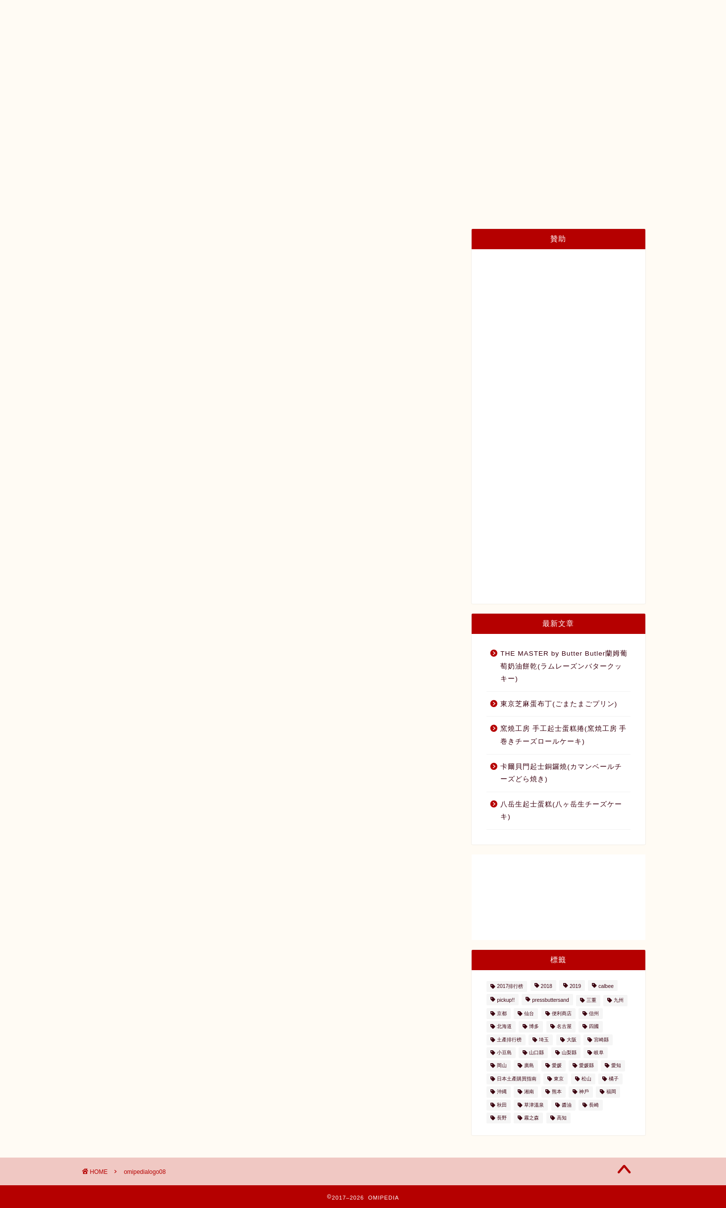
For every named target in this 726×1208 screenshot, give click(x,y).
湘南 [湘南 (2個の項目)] (529, 1092)
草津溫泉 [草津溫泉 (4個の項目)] (534, 1105)
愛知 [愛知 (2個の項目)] (616, 1066)
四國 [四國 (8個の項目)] (594, 1026)
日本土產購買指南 (183, 84)
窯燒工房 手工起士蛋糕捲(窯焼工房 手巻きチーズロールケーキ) (563, 735)
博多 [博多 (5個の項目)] (534, 1026)
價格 (455, 84)
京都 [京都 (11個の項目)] (502, 1013)
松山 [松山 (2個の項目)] (586, 1078)
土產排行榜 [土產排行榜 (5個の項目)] (509, 1039)
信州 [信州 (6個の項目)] (594, 1013)
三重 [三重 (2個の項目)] (591, 1000)
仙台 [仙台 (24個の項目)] (529, 1013)
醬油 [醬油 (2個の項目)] (567, 1105)
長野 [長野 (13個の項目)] (502, 1117)
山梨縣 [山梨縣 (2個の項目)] (569, 1052)
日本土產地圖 (260, 84)
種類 (416, 84)
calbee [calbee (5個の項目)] (606, 986)
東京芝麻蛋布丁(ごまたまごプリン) (558, 704)
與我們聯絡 (553, 84)
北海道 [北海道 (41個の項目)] (504, 1026)
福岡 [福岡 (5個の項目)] (611, 1092)
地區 (376, 84)
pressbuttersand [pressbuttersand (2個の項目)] (550, 1000)
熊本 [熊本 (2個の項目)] (557, 1092)
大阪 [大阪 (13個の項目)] (572, 1039)
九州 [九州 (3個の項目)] (619, 1000)
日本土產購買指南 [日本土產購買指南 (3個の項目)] (516, 1078)
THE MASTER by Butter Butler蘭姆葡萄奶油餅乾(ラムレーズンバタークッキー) (564, 666)
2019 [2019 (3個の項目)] (575, 986)
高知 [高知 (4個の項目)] (562, 1117)
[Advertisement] (558, 426)
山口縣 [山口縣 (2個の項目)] (536, 1052)
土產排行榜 (325, 84)
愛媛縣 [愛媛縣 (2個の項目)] (586, 1066)
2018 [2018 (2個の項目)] (546, 986)
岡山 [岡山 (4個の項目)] (502, 1066)
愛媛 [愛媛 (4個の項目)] (557, 1066)
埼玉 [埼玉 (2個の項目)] (544, 1039)
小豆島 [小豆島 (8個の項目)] (504, 1052)
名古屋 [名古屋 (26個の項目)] (564, 1026)
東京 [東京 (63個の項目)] (559, 1078)
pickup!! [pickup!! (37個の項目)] (506, 1000)
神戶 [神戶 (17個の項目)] (584, 1092)
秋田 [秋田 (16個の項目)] (502, 1105)
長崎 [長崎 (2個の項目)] (594, 1105)
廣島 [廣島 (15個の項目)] (529, 1066)
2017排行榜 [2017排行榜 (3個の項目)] (510, 986)
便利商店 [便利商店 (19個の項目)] (562, 1013)
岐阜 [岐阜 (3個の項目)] (599, 1052)
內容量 (499, 84)
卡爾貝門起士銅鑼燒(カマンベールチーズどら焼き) (561, 773)
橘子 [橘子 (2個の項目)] (614, 1078)
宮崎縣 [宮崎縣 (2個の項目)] (601, 1039)
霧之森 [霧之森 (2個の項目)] (531, 1117)
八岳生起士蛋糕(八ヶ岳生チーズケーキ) (561, 811)
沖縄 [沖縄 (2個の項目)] (502, 1092)
